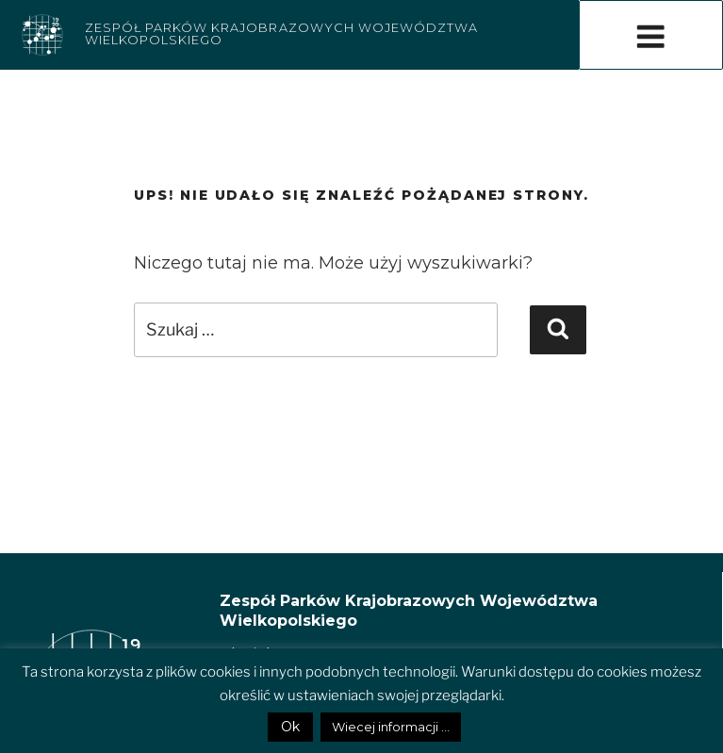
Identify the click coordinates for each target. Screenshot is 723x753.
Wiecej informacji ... (391, 726)
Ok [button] (290, 726)
